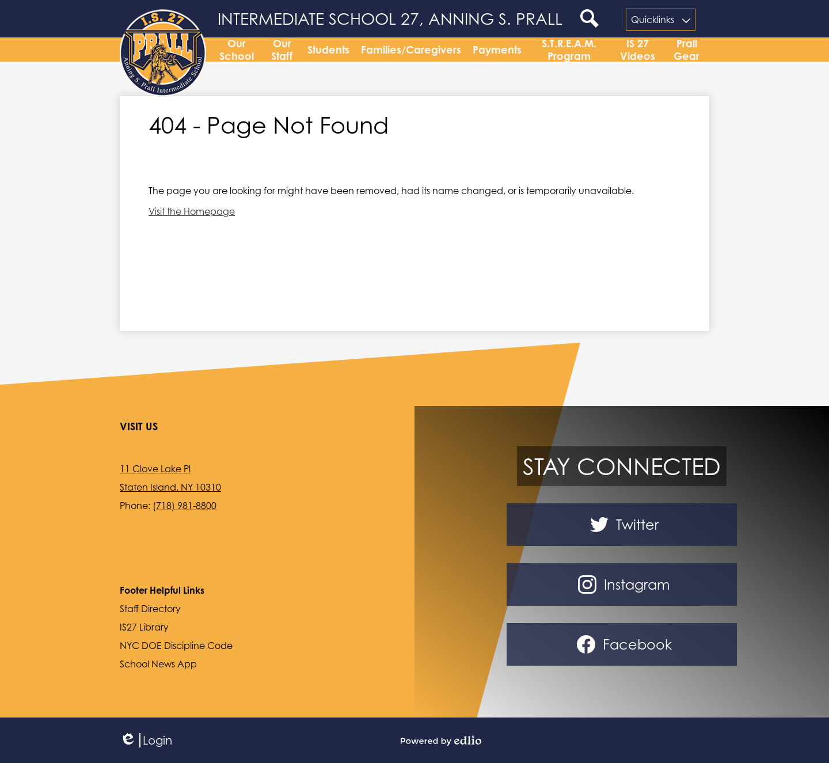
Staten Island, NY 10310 (170, 487)
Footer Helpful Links (162, 590)
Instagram (621, 584)
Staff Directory (150, 608)
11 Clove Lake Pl (155, 468)
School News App (158, 664)
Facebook (622, 644)
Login (146, 740)
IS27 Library (144, 627)
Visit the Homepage (192, 216)
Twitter (622, 524)
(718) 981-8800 (184, 505)
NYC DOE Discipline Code (176, 645)
